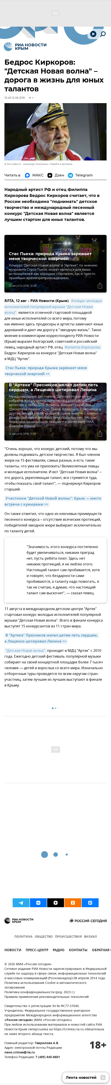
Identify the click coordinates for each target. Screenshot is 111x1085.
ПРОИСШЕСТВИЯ (68, 936)
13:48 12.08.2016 (14, 97)
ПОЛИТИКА (23, 936)
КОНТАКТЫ (78, 950)
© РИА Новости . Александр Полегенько (26, 164)
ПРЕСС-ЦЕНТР (37, 950)
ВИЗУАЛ (90, 936)
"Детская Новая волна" (26, 650)
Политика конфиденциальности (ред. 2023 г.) (39, 992)
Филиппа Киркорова (82, 347)
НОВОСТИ (12, 950)
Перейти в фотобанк (61, 164)
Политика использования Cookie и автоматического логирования (45, 985)
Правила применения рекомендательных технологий (46, 997)
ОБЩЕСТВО (44, 936)
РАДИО (58, 950)
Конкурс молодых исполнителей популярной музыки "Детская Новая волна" (53, 306)
